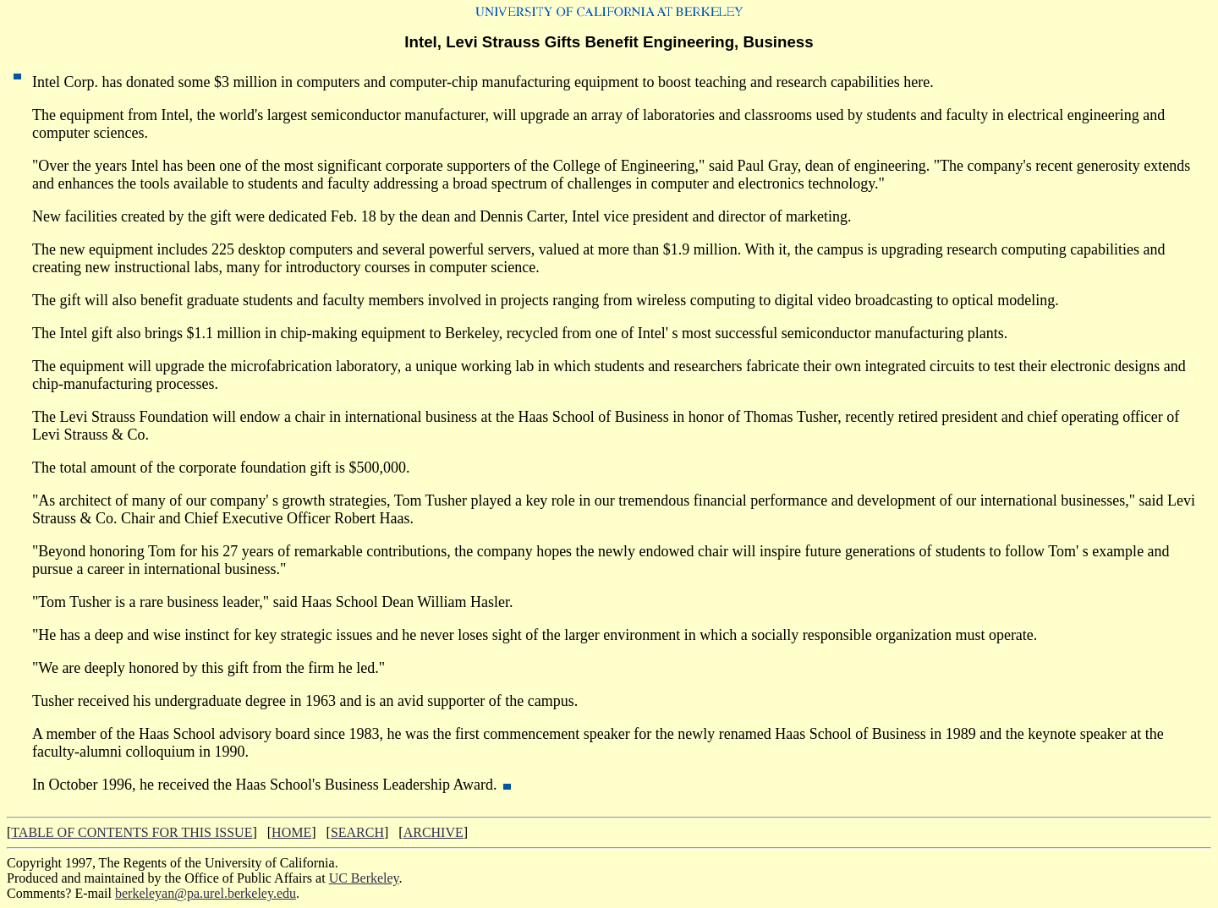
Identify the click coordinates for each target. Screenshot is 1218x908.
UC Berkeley (364, 878)
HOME (291, 832)
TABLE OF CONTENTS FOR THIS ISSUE (131, 832)
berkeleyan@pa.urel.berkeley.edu (205, 893)
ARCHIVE (433, 832)
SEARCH (357, 832)
